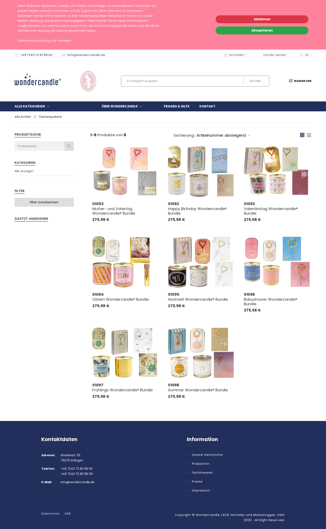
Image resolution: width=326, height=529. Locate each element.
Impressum (201, 490)
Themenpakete (50, 117)
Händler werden (274, 55)
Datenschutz (50, 513)
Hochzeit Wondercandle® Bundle (198, 299)
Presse (197, 481)
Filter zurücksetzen (44, 202)
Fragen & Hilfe (176, 106)
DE (307, 55)
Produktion (200, 464)
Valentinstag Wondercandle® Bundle (271, 211)
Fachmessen (202, 473)
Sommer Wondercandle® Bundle (198, 390)
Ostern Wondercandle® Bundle (120, 299)
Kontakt (207, 106)
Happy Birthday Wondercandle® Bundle (197, 211)
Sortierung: (184, 135)
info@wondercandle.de (86, 55)
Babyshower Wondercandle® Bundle (270, 301)
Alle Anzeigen (24, 171)
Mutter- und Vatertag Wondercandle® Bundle (113, 211)
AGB (68, 513)
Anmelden (239, 55)
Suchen (255, 81)
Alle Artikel (23, 117)
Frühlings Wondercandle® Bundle (122, 390)
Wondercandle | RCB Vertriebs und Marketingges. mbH (240, 515)
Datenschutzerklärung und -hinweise (44, 41)
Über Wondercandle (123, 106)
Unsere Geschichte (207, 455)
